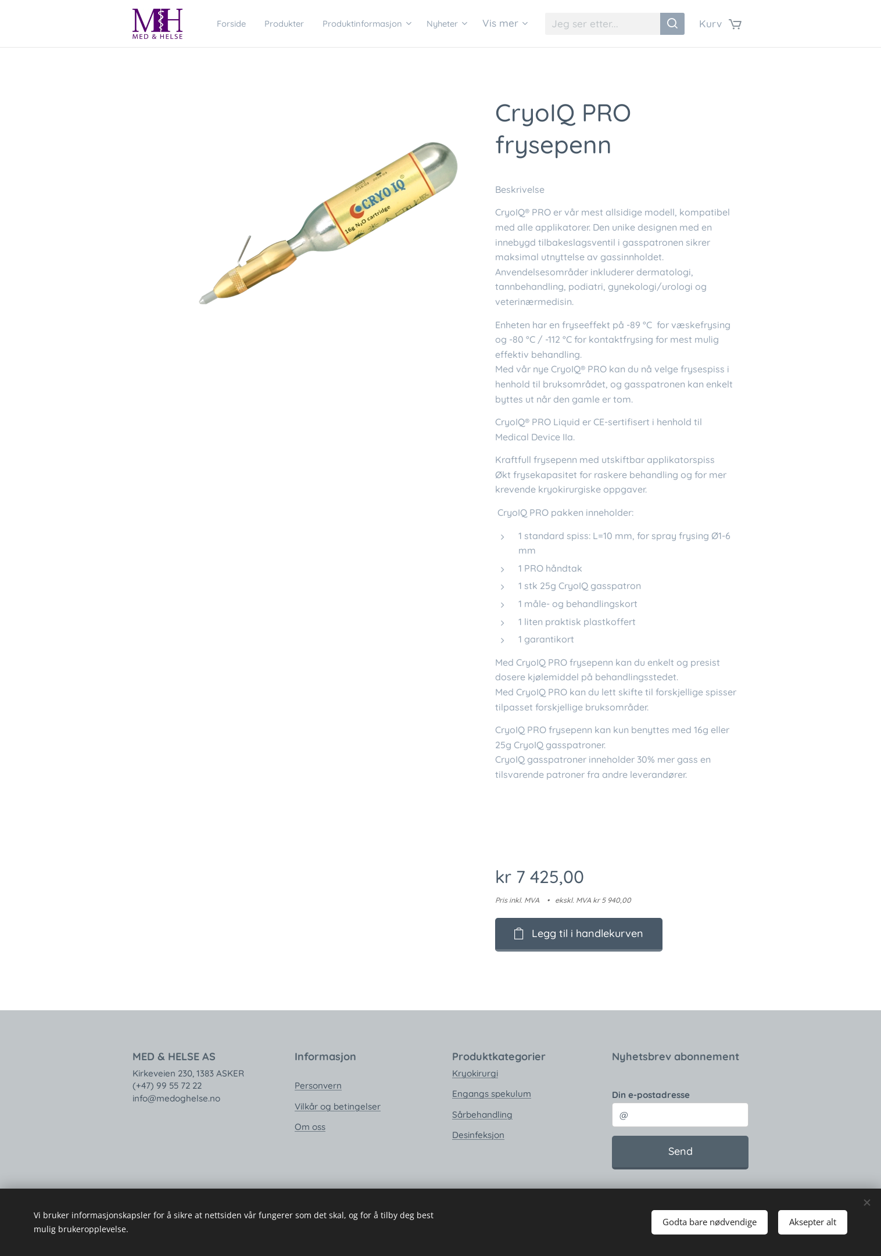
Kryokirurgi (475, 1073)
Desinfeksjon (478, 1134)
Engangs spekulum (491, 1093)
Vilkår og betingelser (338, 1105)
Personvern (318, 1085)
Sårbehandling (482, 1113)
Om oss (310, 1126)
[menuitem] (264, 23)
